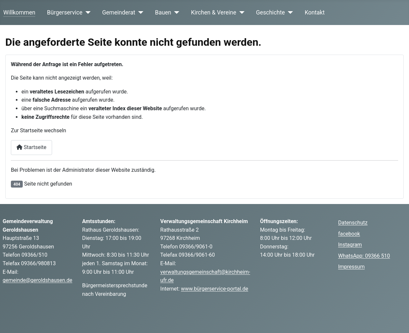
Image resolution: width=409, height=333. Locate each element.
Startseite (31, 147)
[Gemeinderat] (139, 12)
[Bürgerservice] (86, 12)
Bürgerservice (65, 12)
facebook (349, 234)
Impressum (351, 267)
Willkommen (19, 12)
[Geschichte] (289, 12)
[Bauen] (175, 12)
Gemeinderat (118, 12)
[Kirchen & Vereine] (240, 12)
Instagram (350, 245)
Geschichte (270, 12)
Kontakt (315, 12)
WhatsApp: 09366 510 (364, 256)
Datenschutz (352, 222)
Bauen (163, 12)
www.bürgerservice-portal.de (214, 289)
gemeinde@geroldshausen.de (37, 280)
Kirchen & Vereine (213, 12)
